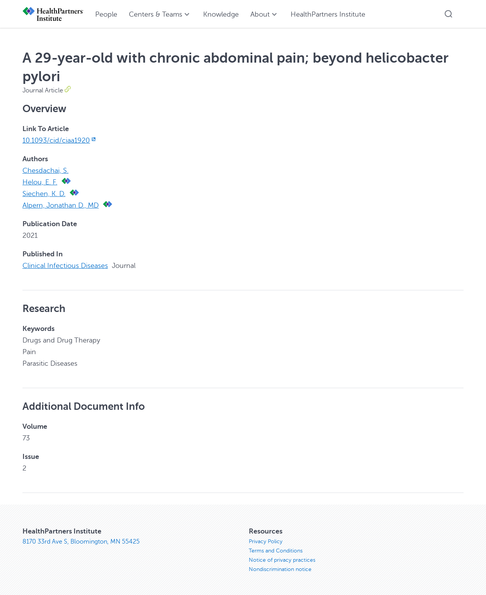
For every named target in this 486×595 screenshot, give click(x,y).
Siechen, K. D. (43, 194)
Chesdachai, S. (45, 170)
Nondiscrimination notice (280, 569)
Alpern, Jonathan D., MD (60, 205)
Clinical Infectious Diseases (65, 265)
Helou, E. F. (39, 182)
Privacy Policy (265, 541)
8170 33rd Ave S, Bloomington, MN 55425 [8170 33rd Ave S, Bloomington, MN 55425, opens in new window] (81, 541)
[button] (448, 14)
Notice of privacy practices (282, 560)
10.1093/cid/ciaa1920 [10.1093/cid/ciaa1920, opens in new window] (59, 140)
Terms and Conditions (276, 551)
